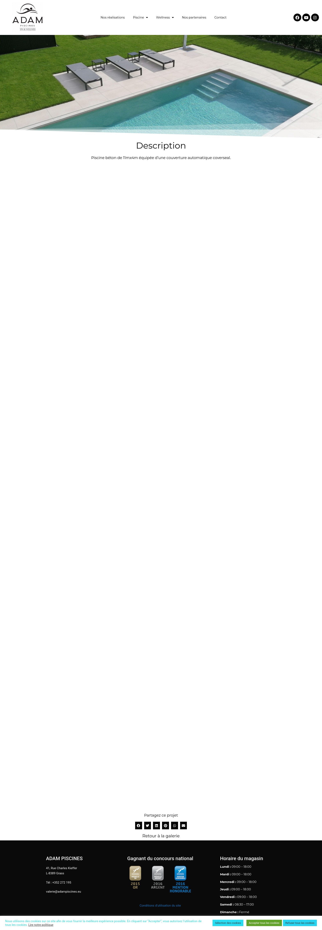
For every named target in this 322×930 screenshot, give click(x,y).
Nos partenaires (194, 17)
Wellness (165, 17)
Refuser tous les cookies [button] (299, 922)
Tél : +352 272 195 (58, 882)
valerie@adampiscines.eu (63, 891)
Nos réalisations (113, 17)
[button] (138, 825)
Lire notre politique (40, 925)
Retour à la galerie (160, 835)
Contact (220, 17)
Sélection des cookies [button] (228, 922)
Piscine (140, 17)
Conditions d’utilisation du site (160, 905)
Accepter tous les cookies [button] (264, 922)
